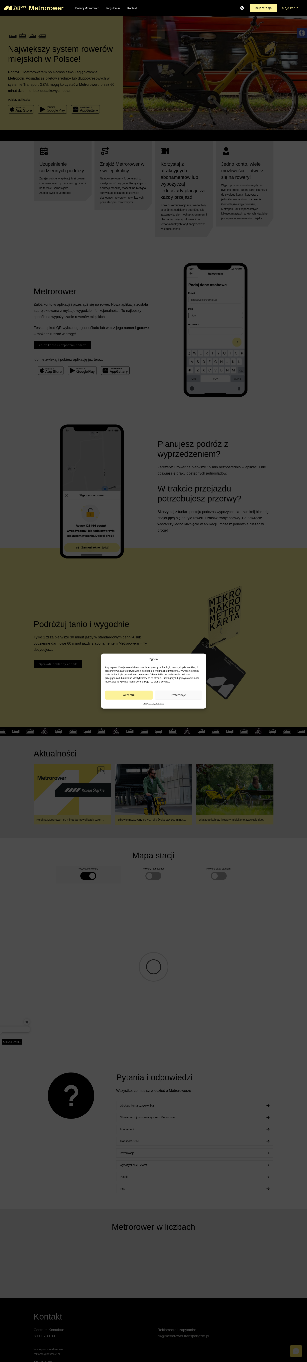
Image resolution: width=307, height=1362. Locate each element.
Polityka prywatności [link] (153, 703)
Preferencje (178, 695)
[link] (34, 8)
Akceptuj (129, 695)
